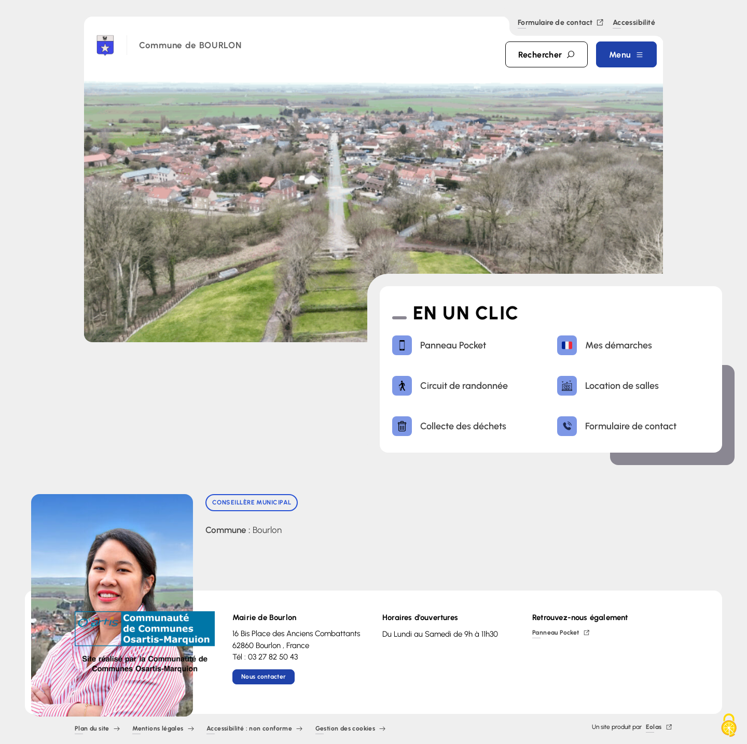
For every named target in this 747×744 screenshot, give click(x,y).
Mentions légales (163, 729)
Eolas (659, 727)
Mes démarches (604, 345)
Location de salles (608, 386)
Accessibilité (634, 23)
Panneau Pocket (439, 345)
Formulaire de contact (561, 23)
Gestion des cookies (350, 729)
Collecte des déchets (449, 426)
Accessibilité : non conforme (254, 729)
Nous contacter (263, 676)
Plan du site (97, 729)
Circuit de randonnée (450, 386)
